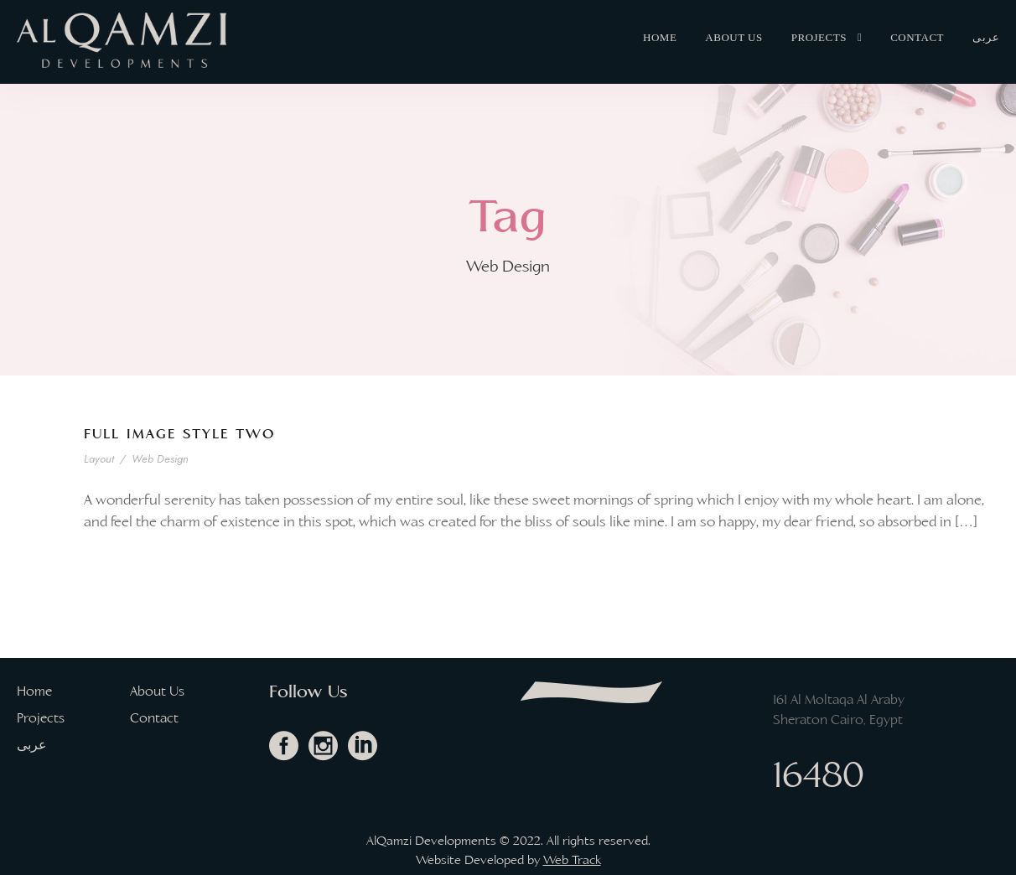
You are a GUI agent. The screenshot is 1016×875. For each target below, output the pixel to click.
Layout (100, 459)
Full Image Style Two (179, 433)
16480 (818, 774)
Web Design (160, 459)
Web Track (572, 859)
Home (659, 37)
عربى (985, 37)
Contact (917, 37)
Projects (819, 37)
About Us (733, 37)
